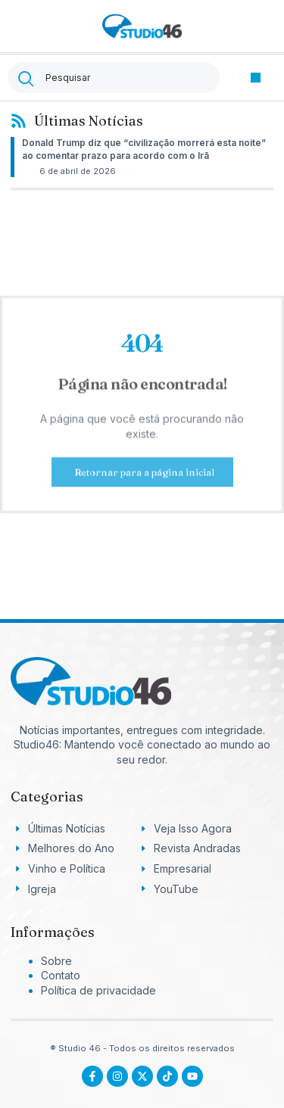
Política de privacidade (98, 990)
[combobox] (114, 77)
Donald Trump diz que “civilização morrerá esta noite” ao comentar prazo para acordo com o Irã (144, 149)
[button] (256, 77)
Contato (60, 975)
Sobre (56, 960)
